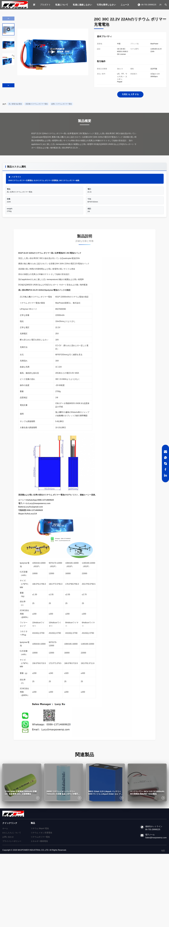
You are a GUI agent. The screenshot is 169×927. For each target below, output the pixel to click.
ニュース (125, 5)
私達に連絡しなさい (82, 5)
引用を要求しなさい (106, 5)
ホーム (5, 828)
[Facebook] (165, 469)
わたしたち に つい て (11, 833)
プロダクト (45, 5)
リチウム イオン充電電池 (41, 833)
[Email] (165, 451)
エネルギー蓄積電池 (39, 841)
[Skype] (165, 463)
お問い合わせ (8, 837)
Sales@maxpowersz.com (156, 838)
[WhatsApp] (165, 457)
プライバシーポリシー (11, 841)
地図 (163, 851)
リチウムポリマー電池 (40, 837)
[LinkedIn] (165, 475)
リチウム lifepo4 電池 (40, 828)
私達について (61, 5)
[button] (8, 85)
